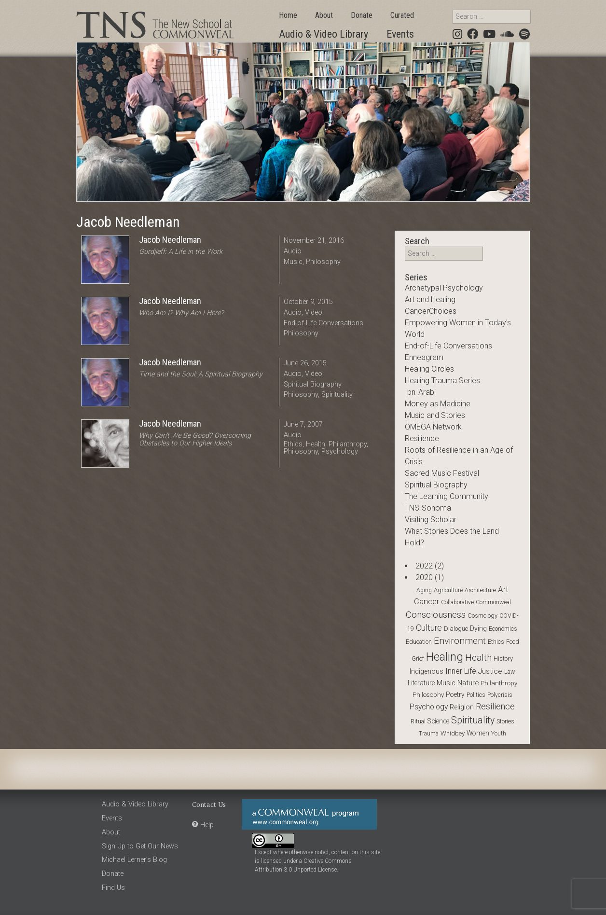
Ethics (293, 444)
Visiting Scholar (430, 519)
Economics (503, 628)
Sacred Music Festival (442, 473)
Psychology (339, 451)
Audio (293, 251)
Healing (444, 657)
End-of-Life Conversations (323, 323)
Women (478, 733)
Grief (418, 658)
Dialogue (456, 628)
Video (313, 312)
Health (315, 444)
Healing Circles (429, 369)
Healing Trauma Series (442, 380)
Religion (462, 707)
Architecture (480, 590)
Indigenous (426, 671)
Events (400, 34)
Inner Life (460, 671)
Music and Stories (435, 415)
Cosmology (482, 615)
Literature (421, 683)
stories (505, 721)
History (503, 658)
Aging (424, 590)
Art (503, 589)
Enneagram (424, 357)
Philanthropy (348, 444)
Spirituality (337, 394)
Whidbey (453, 733)
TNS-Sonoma (428, 508)
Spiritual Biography (313, 384)
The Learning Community (446, 496)
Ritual (418, 721)
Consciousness (436, 614)
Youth (498, 733)
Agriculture (448, 590)
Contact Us (209, 804)
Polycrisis (499, 695)
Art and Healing (430, 299)
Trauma (429, 733)
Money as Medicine (437, 403)
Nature (468, 683)
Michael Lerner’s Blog (134, 860)
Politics (476, 695)
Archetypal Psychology (444, 287)
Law (509, 671)
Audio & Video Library (323, 34)
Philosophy (323, 262)
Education (419, 641)
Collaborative (457, 602)
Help (207, 825)
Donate (361, 15)
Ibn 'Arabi (420, 392)
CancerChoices (430, 311)
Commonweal (493, 602)
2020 (424, 577)
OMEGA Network (433, 426)
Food (512, 641)
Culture (429, 628)
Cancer (426, 601)
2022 (424, 565)
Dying (478, 628)
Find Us (113, 888)
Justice (490, 671)
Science (438, 721)
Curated (402, 15)
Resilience (422, 438)
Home (288, 15)
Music (293, 262)
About (324, 15)
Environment (460, 640)
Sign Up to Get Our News (140, 846)
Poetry (455, 694)
